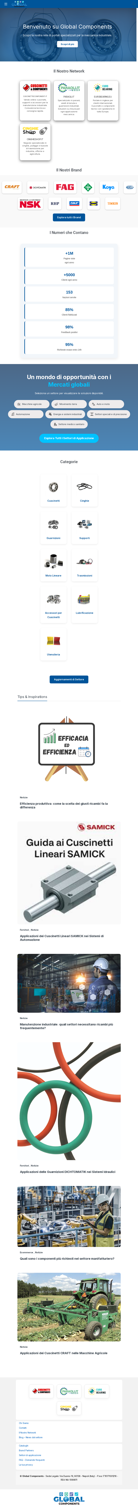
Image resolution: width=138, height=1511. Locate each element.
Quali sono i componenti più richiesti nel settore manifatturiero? (67, 1258)
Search (134, 4)
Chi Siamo (24, 1423)
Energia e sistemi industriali (65, 414)
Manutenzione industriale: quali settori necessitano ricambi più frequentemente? (66, 1026)
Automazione (20, 414)
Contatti (23, 1428)
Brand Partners (26, 1450)
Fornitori (24, 930)
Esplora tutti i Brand (69, 217)
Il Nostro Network (27, 1432)
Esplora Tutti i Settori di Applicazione (69, 438)
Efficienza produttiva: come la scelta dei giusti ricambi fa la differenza (64, 805)
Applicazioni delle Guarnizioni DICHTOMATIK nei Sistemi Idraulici (67, 1172)
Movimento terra (66, 404)
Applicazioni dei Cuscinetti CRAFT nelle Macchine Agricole (63, 1353)
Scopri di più (67, 44)
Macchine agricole (29, 404)
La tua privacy (26, 1464)
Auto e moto (101, 404)
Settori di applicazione (30, 1455)
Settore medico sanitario (69, 424)
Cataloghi (23, 1445)
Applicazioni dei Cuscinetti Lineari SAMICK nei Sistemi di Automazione (62, 938)
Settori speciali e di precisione (108, 414)
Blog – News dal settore (31, 1437)
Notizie (24, 797)
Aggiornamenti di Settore (69, 679)
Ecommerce (26, 1252)
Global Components (33, 1476)
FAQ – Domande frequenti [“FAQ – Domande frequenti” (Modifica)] (32, 1460)
